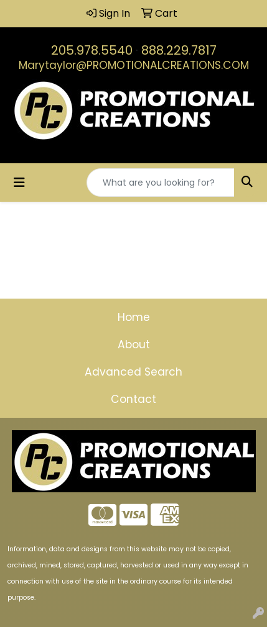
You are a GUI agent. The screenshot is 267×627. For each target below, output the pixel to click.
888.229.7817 (179, 50)
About (134, 344)
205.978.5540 (92, 50)
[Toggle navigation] (19, 182)
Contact (133, 399)
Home (134, 317)
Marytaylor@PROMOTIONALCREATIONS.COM (134, 65)
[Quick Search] (161, 182)
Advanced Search (133, 371)
